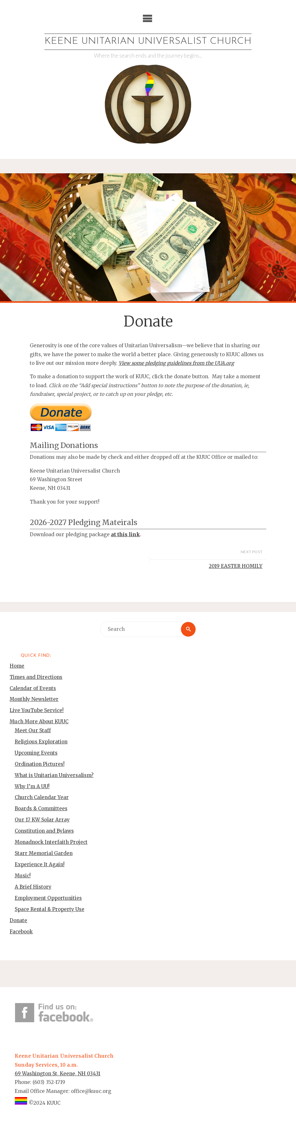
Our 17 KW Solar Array (42, 820)
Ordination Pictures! (40, 764)
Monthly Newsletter (34, 699)
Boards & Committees (41, 808)
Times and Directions (36, 677)
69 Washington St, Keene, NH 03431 (57, 1074)
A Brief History (33, 887)
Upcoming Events (36, 753)
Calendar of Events (33, 688)
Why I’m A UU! (32, 786)
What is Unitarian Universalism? (54, 775)
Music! (23, 876)
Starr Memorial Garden (44, 853)
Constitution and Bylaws (44, 831)
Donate (18, 920)
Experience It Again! (40, 864)
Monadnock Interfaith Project (51, 842)
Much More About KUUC (39, 721)
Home (17, 666)
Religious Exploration (41, 742)
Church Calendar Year (42, 797)
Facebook (21, 932)
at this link (125, 534)
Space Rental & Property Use (49, 909)
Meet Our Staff (33, 730)
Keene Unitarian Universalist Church (148, 41)
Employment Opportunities (48, 898)
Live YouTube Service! (37, 710)
